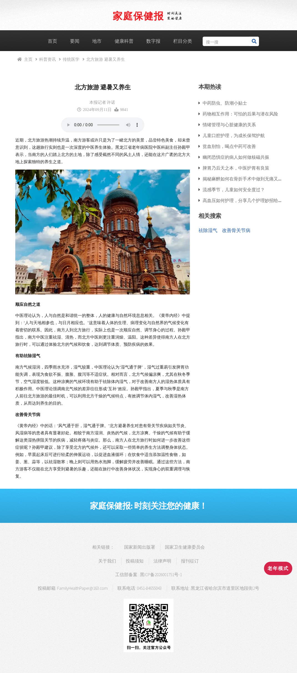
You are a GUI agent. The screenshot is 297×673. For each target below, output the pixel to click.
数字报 (153, 41)
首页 (52, 41)
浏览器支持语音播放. (102, 124)
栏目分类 (182, 41)
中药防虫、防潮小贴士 (225, 103)
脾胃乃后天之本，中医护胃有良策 (236, 168)
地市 (97, 41)
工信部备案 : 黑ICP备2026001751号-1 (148, 574)
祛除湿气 (207, 230)
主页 (28, 59)
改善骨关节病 (236, 230)
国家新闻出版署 (139, 547)
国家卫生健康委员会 (185, 547)
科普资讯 (47, 59)
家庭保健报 (138, 16)
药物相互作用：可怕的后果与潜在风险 (240, 114)
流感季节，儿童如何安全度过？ (234, 189)
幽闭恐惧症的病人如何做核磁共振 (236, 157)
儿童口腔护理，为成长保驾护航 (234, 135)
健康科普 (124, 41)
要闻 (74, 41)
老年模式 (278, 568)
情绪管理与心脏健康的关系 (229, 124)
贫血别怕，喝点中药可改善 (229, 146)
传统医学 (71, 59)
